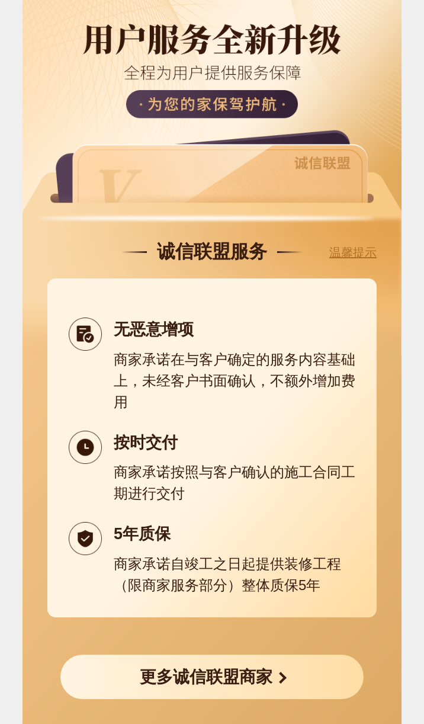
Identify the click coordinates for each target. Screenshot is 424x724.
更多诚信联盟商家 (206, 677)
